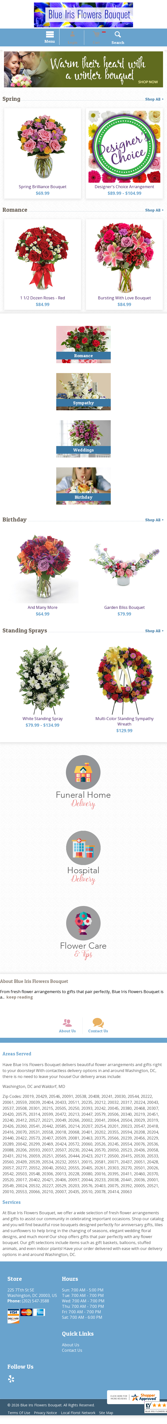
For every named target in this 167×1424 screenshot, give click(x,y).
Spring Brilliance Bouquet (42, 188)
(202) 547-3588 (35, 1309)
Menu (56, 42)
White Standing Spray (42, 721)
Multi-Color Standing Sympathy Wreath (125, 723)
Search (111, 43)
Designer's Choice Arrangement (125, 188)
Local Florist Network (83, 1421)
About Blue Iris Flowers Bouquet (34, 984)
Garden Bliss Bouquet (125, 609)
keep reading (19, 999)
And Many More (42, 609)
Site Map (114, 1421)
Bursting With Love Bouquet (125, 299)
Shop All (155, 99)
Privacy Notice (48, 1421)
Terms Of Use (20, 1421)
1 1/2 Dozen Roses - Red (41, 299)
